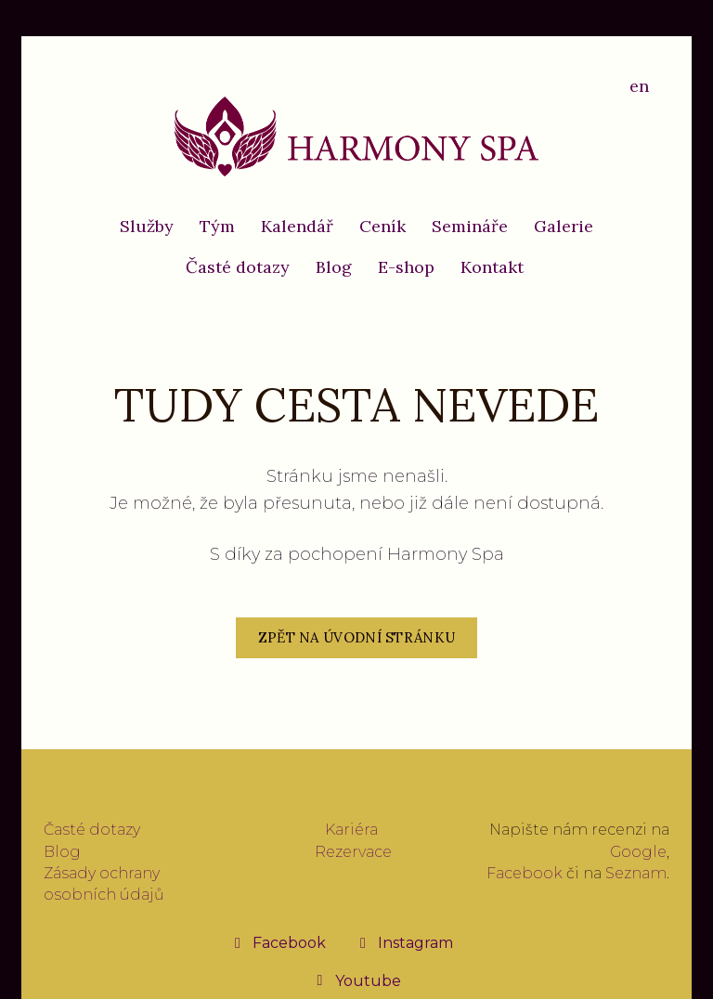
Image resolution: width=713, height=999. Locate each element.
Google (638, 852)
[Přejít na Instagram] (404, 942)
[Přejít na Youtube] (357, 980)
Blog (62, 852)
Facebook (524, 873)
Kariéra (351, 829)
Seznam (636, 873)
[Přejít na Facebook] (278, 942)
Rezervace (353, 852)
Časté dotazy (92, 829)
